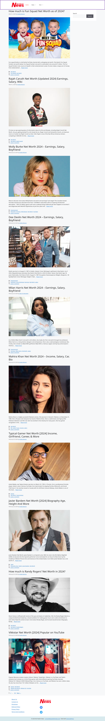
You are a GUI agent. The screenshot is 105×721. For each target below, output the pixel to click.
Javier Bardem (25, 566)
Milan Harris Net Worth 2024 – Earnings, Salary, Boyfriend (37, 289)
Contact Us (15, 702)
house (17, 428)
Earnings (18, 211)
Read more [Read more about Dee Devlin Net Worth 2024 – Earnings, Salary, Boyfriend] (39, 277)
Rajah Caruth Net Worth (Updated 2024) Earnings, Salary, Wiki (38, 80)
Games (12, 493)
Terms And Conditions (18, 712)
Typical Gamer (19, 495)
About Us (14, 699)
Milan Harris (19, 351)
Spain (12, 564)
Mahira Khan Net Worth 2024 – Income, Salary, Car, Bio (39, 358)
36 (15, 693)
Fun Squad (13, 73)
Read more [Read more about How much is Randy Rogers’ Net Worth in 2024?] (17, 621)
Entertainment (14, 210)
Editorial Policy (16, 707)
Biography (13, 211)
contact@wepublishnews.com (52, 718)
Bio (11, 428)
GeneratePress (70, 718)
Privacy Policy (15, 709)
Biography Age (14, 566)
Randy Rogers (19, 627)
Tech (42, 5)
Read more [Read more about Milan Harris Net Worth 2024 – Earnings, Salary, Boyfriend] (18, 345)
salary (36, 282)
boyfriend (13, 282)
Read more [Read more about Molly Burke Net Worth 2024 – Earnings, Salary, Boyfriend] (49, 206)
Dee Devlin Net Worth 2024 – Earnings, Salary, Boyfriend (36, 218)
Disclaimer (15, 704)
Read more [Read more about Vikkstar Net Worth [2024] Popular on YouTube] (43, 683)
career (14, 428)
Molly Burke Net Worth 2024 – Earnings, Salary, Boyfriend (37, 148)
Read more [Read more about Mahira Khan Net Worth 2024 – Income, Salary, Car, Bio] (24, 422)
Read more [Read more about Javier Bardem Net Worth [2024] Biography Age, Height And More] (18, 560)
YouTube (29, 688)
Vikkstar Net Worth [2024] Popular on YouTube (36, 632)
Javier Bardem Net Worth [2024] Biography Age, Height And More (37, 502)
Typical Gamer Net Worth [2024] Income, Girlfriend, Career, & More (33, 435)
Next (19, 693)
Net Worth (13, 71)
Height (20, 566)
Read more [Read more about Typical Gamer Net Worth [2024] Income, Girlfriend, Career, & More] (18, 490)
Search (75, 13)
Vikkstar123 (23, 688)
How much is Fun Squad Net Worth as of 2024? (37, 11)
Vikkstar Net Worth (15, 688)
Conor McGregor (20, 282)
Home (27, 5)
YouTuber (35, 211)
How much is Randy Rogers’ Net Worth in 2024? (37, 571)
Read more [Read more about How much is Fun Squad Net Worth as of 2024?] (24, 68)
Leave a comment (14, 75)
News (35, 5)
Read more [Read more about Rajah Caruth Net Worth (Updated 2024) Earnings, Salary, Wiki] (31, 136)
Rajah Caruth (19, 141)
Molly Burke (24, 211)
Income (22, 428)
